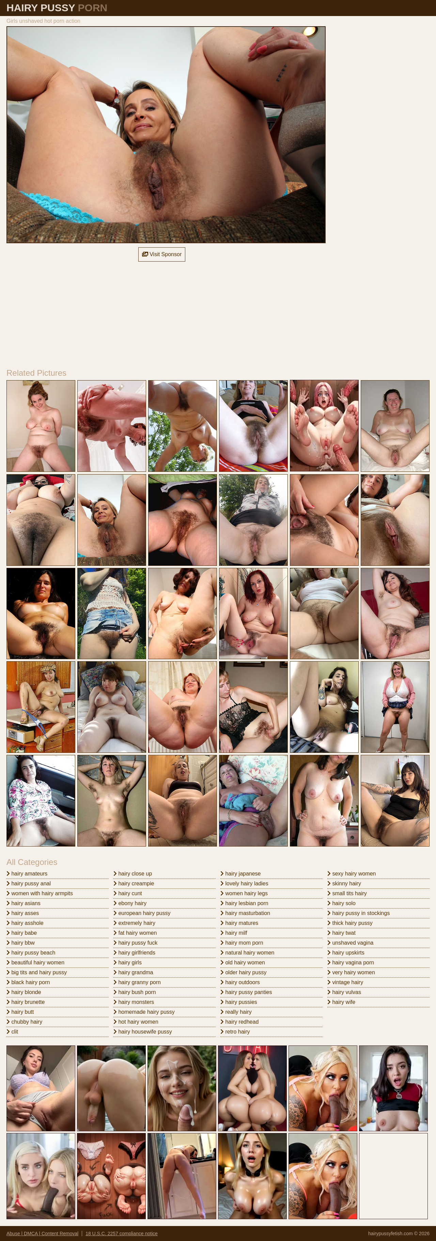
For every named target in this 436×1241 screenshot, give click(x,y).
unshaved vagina (350, 943)
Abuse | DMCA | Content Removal (42, 1233)
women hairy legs (244, 893)
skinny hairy (344, 883)
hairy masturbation (245, 913)
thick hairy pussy (350, 923)
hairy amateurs (26, 874)
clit (12, 1032)
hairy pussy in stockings (358, 913)
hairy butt (20, 1012)
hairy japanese (240, 874)
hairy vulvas (344, 992)
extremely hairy (134, 923)
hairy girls (127, 962)
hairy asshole (25, 923)
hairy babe (21, 933)
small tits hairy (347, 893)
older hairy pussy (243, 972)
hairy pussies (238, 1002)
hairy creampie (133, 883)
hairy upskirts (345, 953)
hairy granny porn (137, 982)
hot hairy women (135, 1022)
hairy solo (341, 903)
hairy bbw (20, 943)
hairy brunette (25, 1002)
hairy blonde (23, 992)
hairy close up (132, 874)
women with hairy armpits (39, 893)
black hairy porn (28, 982)
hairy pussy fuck (135, 943)
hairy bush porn (134, 992)
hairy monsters (133, 1002)
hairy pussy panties (246, 992)
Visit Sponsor (162, 254)
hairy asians (23, 903)
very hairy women (351, 972)
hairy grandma (133, 972)
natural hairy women (247, 953)
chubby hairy (24, 1022)
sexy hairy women (351, 874)
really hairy (236, 1012)
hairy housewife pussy (142, 1032)
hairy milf (233, 933)
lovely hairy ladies (244, 883)
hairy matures (239, 923)
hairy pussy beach (30, 953)
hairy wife (341, 1002)
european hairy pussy (141, 913)
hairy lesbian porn (244, 903)
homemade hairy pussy (144, 1012)
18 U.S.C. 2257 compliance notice (121, 1233)
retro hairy (235, 1032)
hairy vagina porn (350, 962)
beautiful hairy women (35, 962)
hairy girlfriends (134, 953)
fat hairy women (135, 933)
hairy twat (341, 933)
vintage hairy (345, 982)
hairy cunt (127, 893)
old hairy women (242, 962)
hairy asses (22, 913)
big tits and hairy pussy (36, 972)
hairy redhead (239, 1022)
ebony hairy (129, 903)
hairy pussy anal (28, 883)
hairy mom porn (241, 943)
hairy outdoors (240, 982)
